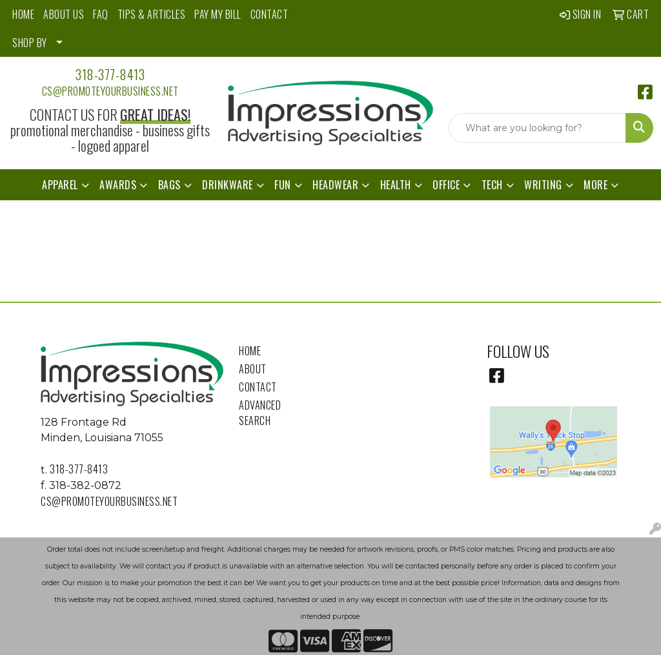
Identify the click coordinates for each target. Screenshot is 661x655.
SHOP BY (29, 42)
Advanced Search (260, 412)
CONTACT (269, 14)
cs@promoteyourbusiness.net (110, 91)
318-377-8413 (110, 74)
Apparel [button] (60, 184)
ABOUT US (63, 14)
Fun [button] (282, 184)
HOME (23, 14)
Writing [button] (543, 184)
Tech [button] (492, 184)
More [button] (595, 184)
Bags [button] (169, 184)
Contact (258, 387)
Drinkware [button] (227, 184)
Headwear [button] (335, 184)
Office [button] (446, 184)
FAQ (100, 14)
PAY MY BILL (217, 14)
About (253, 369)
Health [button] (395, 184)
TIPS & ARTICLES (151, 14)
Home (250, 351)
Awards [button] (117, 184)
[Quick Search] (537, 128)
